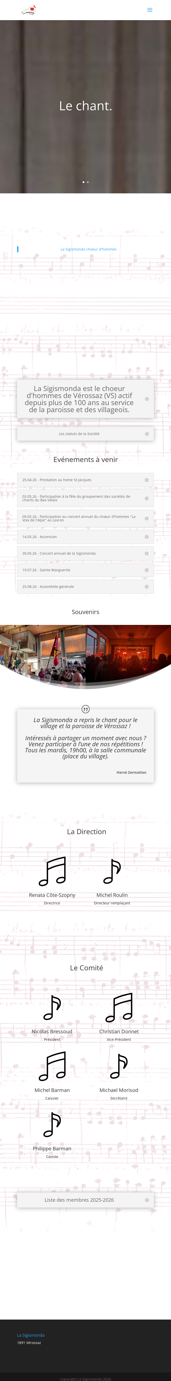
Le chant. (85, 105)
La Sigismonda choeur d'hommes (89, 249)
